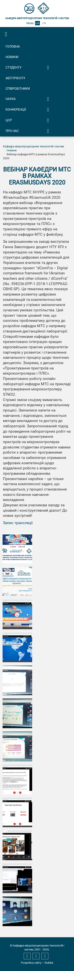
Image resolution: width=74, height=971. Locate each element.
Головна (13, 46)
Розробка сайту (31, 962)
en (44, 23)
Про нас (12, 131)
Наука (11, 99)
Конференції (16, 109)
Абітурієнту (15, 78)
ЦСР (9, 120)
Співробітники (18, 88)
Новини (12, 57)
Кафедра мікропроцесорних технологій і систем (33, 146)
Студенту (14, 67)
